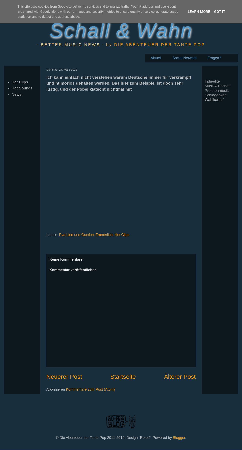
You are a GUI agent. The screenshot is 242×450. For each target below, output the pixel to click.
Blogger (179, 438)
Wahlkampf (214, 100)
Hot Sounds (22, 88)
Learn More (199, 11)
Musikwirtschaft (218, 86)
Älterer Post (180, 376)
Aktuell (156, 58)
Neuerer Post (64, 376)
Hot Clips (122, 235)
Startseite (123, 376)
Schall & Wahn (121, 30)
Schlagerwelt (215, 95)
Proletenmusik (217, 90)
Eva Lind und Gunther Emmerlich (86, 235)
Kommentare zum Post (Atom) (90, 389)
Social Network (184, 58)
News (17, 94)
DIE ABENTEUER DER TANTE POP (159, 44)
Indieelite (212, 81)
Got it (219, 11)
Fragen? (214, 58)
